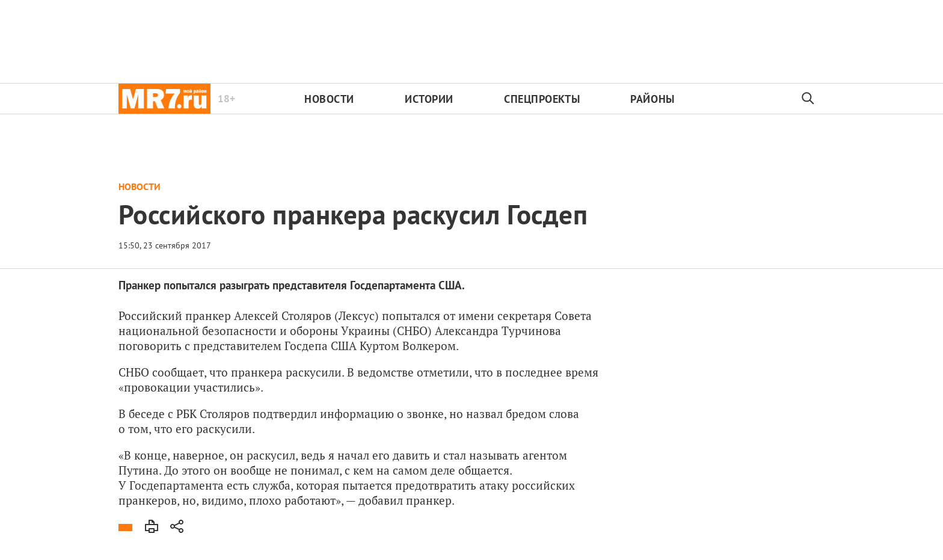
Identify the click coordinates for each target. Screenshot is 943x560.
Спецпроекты (542, 99)
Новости (329, 99)
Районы (652, 99)
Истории (429, 99)
